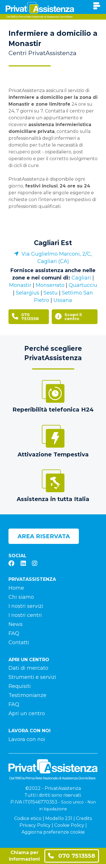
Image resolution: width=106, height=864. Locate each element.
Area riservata (44, 536)
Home (16, 588)
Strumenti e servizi (32, 677)
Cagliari (81, 278)
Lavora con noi (26, 739)
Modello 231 (58, 818)
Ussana (62, 300)
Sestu (51, 293)
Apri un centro (26, 713)
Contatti (18, 642)
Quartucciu (83, 285)
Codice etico (28, 818)
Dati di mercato (28, 668)
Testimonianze (27, 695)
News (15, 624)
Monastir (20, 285)
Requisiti (19, 686)
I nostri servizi (25, 606)
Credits (84, 818)
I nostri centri (25, 615)
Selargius (27, 293)
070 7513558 (71, 855)
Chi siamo (21, 597)
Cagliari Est (53, 243)
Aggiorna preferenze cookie (53, 832)
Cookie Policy (69, 825)
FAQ (13, 633)
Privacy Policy (35, 825)
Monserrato (50, 285)
